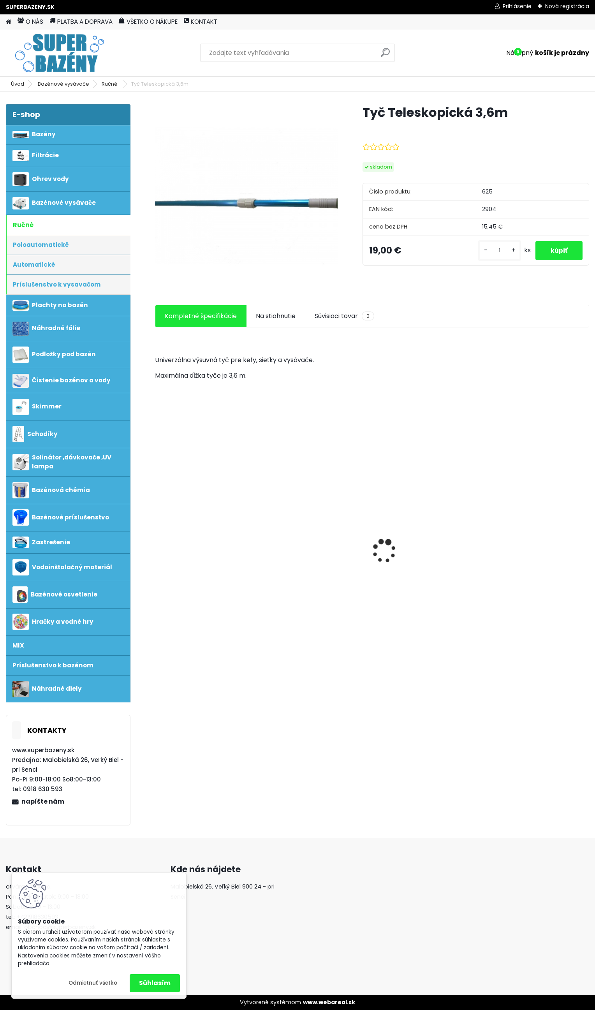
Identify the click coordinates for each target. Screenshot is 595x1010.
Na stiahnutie (276, 315)
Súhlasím (155, 982)
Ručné (110, 84)
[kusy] (498, 250)
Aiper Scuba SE (513, 532)
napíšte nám (42, 801)
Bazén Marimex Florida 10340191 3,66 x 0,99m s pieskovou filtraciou (415, 530)
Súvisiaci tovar (344, 316)
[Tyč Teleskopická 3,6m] (246, 195)
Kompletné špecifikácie (201, 315)
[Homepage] (8, 22)
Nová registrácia (567, 6)
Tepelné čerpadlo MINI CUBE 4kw (202, 522)
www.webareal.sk (329, 1002)
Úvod (17, 84)
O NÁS (30, 22)
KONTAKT (200, 22)
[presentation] (159, 537)
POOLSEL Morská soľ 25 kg (309, 588)
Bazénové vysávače (63, 84)
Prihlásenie (517, 6)
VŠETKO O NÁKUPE (148, 22)
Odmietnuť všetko (93, 983)
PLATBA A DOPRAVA (81, 22)
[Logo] (59, 52)
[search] (385, 55)
